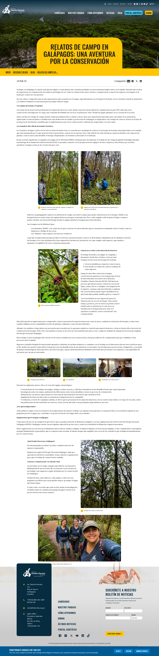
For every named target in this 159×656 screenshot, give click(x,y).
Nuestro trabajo (76, 12)
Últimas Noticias (67, 624)
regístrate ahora (115, 633)
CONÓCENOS (59, 12)
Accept (118, 651)
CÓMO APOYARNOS (95, 12)
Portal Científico (133, 12)
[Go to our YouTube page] (76, 635)
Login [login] (109, 4)
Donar (149, 12)
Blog (33, 72)
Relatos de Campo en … (47, 72)
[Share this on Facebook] (132, 81)
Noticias (110, 12)
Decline (128, 651)
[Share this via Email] (128, 81)
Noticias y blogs (20, 72)
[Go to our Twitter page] (70, 635)
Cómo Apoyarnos (67, 612)
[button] (134, 4)
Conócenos (63, 601)
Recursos (123, 4)
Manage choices (142, 651)
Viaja (120, 12)
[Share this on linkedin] (140, 81)
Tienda (129, 4)
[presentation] (121, 625)
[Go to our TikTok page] (87, 635)
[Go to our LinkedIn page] (82, 635)
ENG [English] (152, 4)
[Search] (105, 4)
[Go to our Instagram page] (65, 635)
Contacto (116, 4)
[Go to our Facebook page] (59, 635)
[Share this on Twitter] (136, 81)
